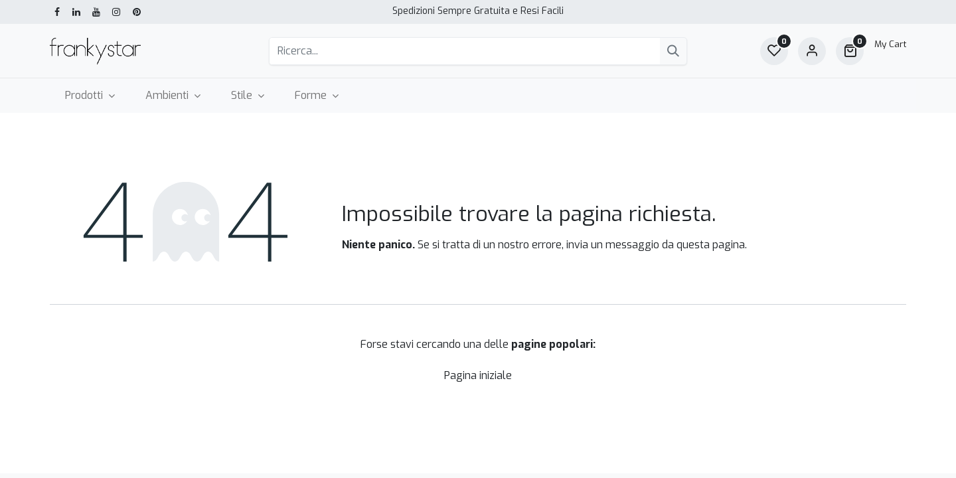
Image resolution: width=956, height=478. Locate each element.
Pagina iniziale (478, 375)
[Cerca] (673, 51)
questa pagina (711, 245)
